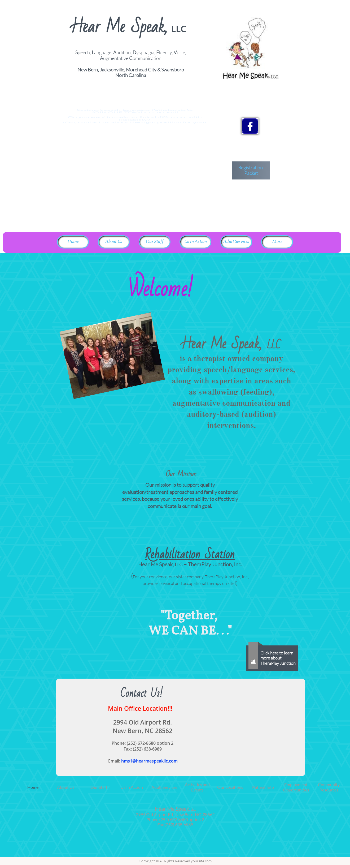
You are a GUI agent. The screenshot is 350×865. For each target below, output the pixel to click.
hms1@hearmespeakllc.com (149, 761)
